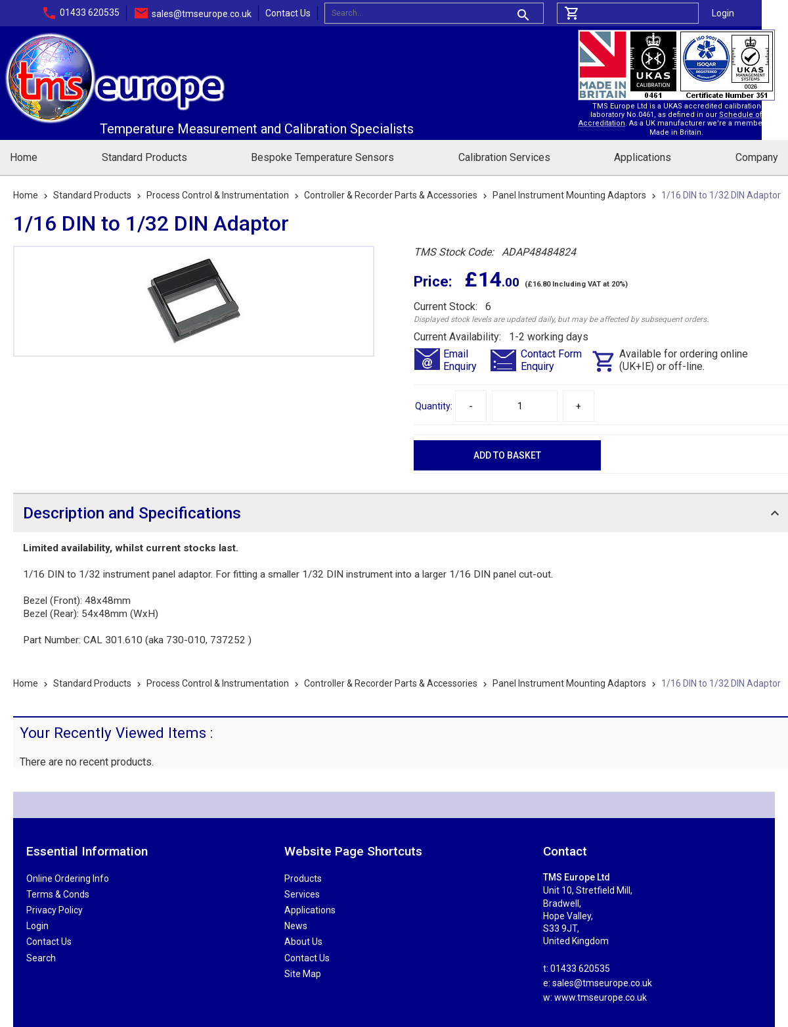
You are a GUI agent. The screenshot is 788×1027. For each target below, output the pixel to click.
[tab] (400, 513)
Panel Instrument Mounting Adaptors (569, 195)
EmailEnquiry (460, 360)
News (295, 926)
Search (41, 958)
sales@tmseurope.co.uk (202, 14)
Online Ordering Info (67, 878)
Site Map (302, 974)
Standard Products (144, 157)
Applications (642, 157)
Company (756, 157)
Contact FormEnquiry (551, 360)
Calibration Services (504, 157)
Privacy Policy (54, 910)
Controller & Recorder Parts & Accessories (390, 195)
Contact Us (288, 13)
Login (723, 13)
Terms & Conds (57, 894)
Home (23, 157)
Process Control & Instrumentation (217, 195)
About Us (303, 941)
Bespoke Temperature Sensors (322, 157)
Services (302, 894)
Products (303, 878)
